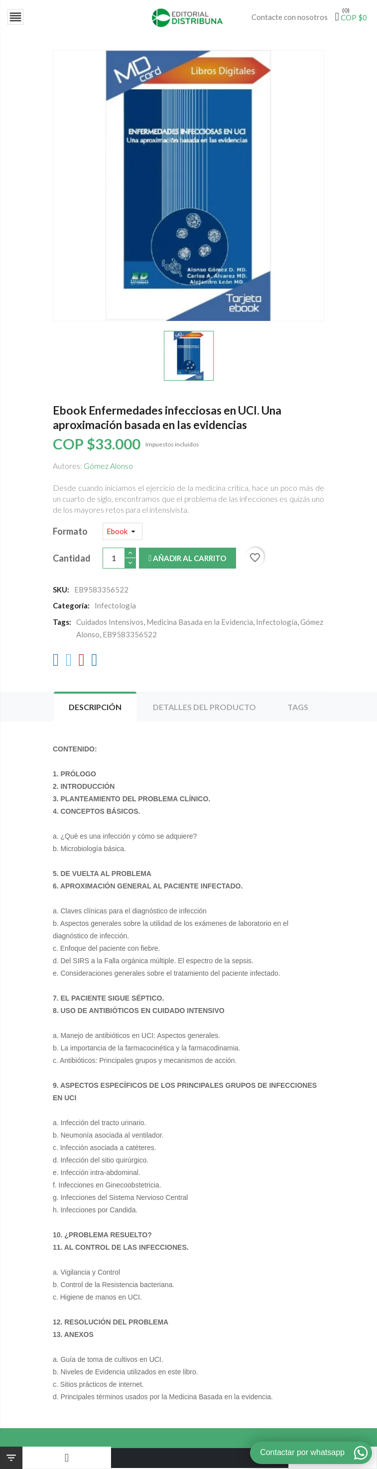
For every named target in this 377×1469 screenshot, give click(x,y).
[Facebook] (56, 663)
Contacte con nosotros (289, 16)
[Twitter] (69, 663)
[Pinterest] (81, 663)
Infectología (276, 622)
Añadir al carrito (187, 559)
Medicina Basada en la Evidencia (199, 622)
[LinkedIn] (94, 663)
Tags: (62, 622)
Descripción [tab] (95, 708)
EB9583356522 (130, 635)
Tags (297, 708)
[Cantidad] (114, 559)
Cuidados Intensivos (109, 622)
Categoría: (71, 606)
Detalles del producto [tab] (204, 708)
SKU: (61, 590)
